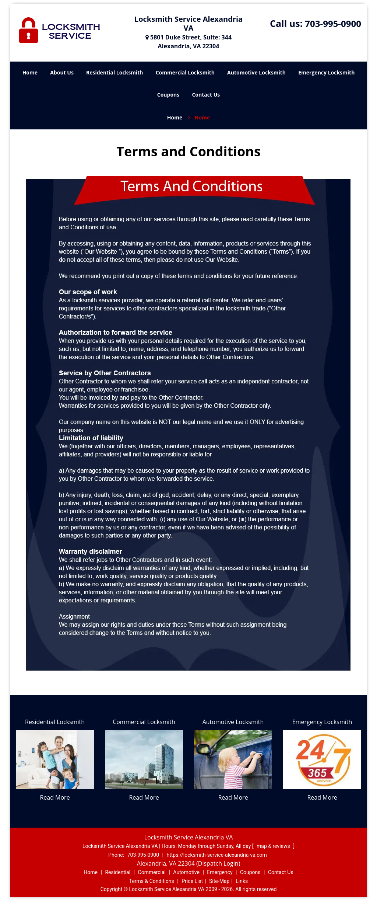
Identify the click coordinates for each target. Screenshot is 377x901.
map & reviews (274, 846)
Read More (55, 797)
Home (30, 72)
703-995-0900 (333, 23)
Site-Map (219, 881)
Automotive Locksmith (256, 72)
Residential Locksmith (114, 72)
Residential (117, 872)
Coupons (168, 94)
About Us (62, 72)
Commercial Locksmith (185, 72)
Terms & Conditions (151, 881)
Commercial (152, 872)
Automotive (186, 872)
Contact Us (206, 94)
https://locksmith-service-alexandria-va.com (216, 855)
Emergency (219, 872)
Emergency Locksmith (326, 72)
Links (242, 881)
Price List (192, 881)
